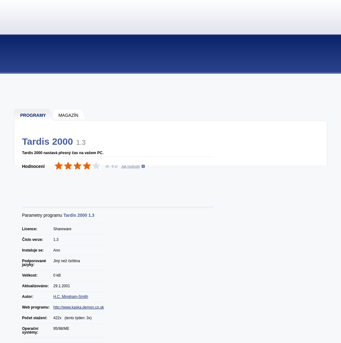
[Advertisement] (171, 91)
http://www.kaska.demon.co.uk (78, 307)
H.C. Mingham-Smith (70, 296)
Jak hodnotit (130, 166)
